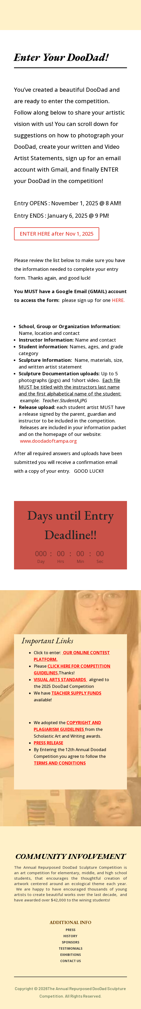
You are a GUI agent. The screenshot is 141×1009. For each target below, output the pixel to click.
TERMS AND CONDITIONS (60, 763)
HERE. (118, 300)
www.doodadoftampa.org (48, 441)
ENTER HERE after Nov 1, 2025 (56, 233)
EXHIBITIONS (70, 954)
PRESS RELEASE (48, 743)
